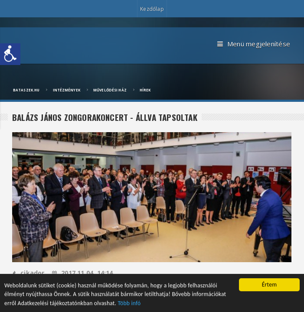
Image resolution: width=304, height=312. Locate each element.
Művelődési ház (110, 90)
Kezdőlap (151, 9)
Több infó (129, 305)
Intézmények (66, 90)
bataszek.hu (26, 90)
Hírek (145, 90)
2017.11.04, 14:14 (82, 273)
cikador (28, 273)
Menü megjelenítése (253, 44)
